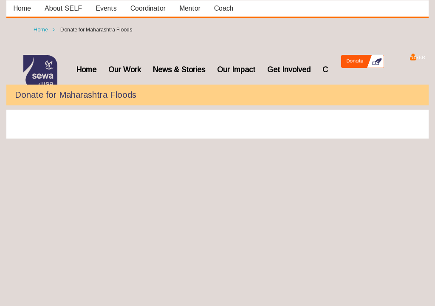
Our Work (124, 69)
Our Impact (236, 69)
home (86, 69)
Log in (413, 57)
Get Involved (289, 69)
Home (41, 30)
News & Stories (179, 69)
